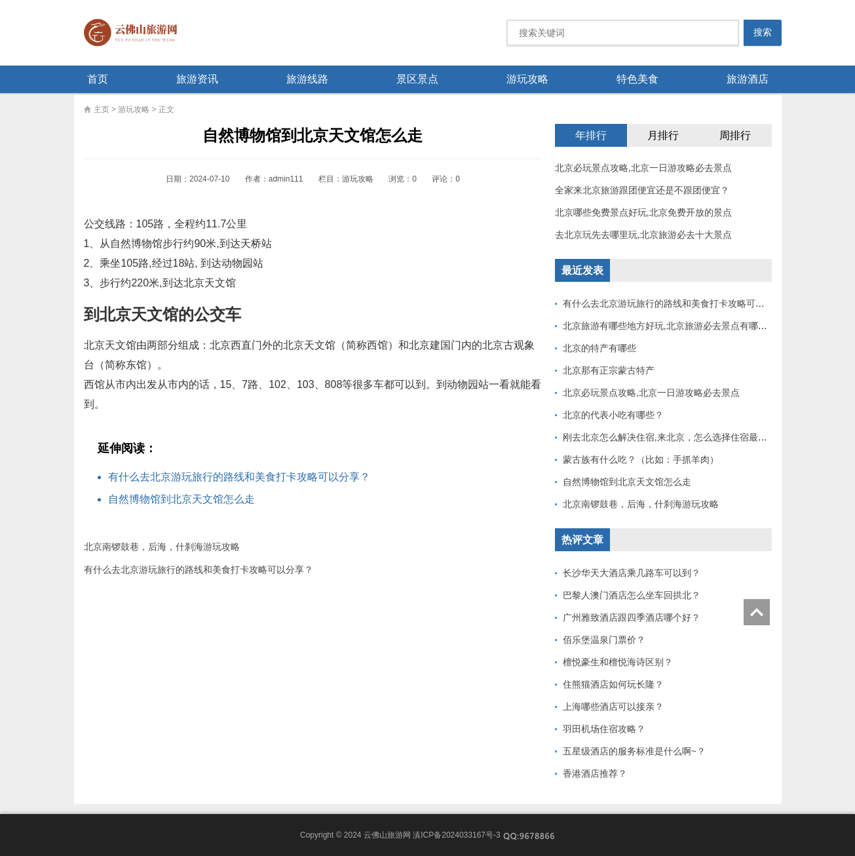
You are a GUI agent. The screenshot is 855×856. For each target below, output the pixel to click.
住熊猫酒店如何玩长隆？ (613, 684)
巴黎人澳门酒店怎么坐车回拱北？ (631, 595)
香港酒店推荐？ (595, 773)
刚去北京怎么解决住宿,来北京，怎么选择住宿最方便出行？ (683, 437)
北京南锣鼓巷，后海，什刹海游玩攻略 (162, 546)
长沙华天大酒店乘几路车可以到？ (631, 573)
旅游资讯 (197, 79)
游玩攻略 (527, 79)
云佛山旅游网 (135, 32)
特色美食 (637, 79)
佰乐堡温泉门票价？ (604, 639)
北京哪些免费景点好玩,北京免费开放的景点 (643, 212)
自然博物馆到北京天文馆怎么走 (181, 499)
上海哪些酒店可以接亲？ (613, 706)
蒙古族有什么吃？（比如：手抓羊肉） (641, 459)
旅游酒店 (748, 79)
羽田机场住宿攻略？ (604, 729)
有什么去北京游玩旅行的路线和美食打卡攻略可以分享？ (239, 476)
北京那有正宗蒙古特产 (609, 370)
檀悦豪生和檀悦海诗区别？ (618, 662)
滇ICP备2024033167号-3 (456, 835)
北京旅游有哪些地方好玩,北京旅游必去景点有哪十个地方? (681, 326)
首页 (97, 79)
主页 (101, 109)
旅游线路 (307, 79)
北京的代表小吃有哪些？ (613, 415)
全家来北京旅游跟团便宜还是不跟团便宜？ (642, 190)
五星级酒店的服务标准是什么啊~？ (634, 751)
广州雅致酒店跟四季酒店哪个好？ (631, 617)
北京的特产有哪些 (599, 348)
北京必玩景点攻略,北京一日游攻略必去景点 (643, 168)
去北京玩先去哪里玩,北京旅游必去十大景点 (643, 234)
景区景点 (417, 79)
